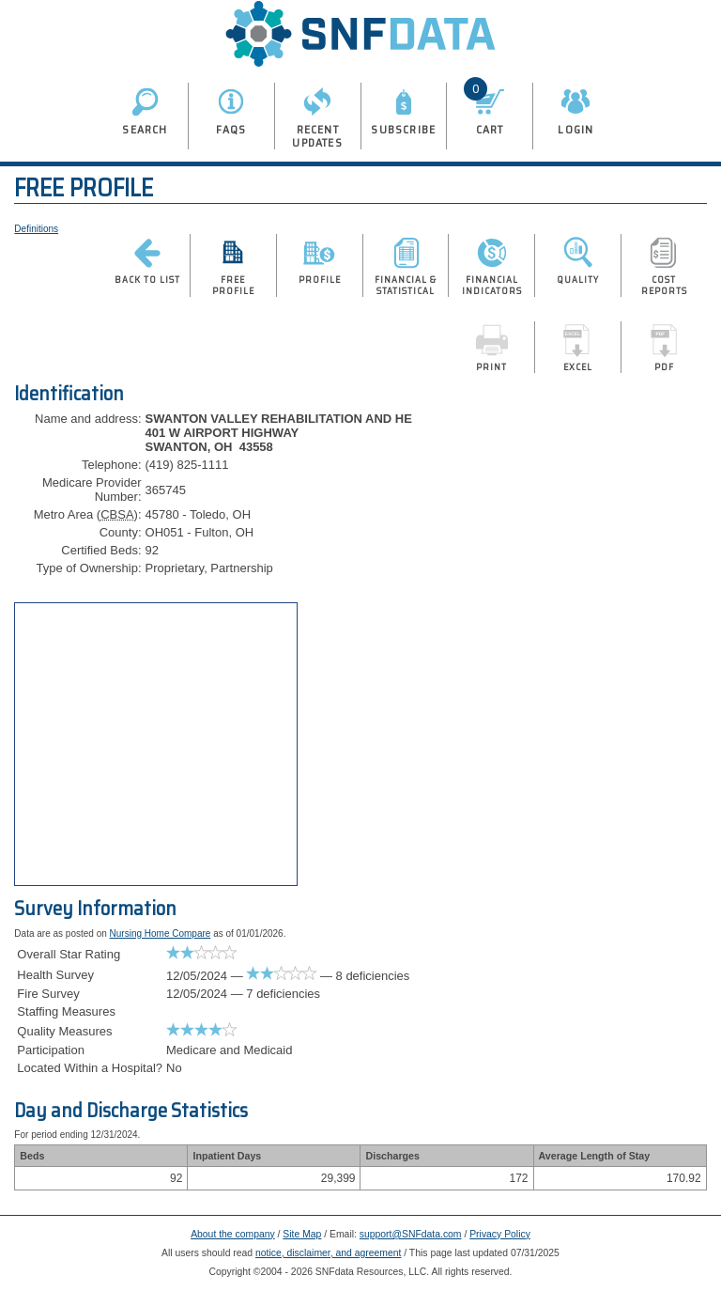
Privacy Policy (499, 1234)
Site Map (302, 1234)
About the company (233, 1234)
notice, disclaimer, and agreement (328, 1253)
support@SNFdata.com (411, 1234)
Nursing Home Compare (160, 933)
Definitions (36, 229)
